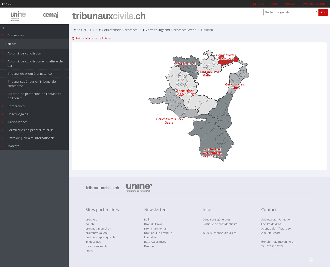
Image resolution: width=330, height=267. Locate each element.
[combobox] (291, 12)
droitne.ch (92, 219)
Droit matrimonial (155, 228)
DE (9, 4)
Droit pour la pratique (158, 233)
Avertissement (314, 3)
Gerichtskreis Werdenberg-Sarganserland (212, 152)
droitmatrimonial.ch (98, 228)
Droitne (149, 246)
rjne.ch (90, 250)
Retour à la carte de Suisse (91, 38)
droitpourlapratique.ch (100, 237)
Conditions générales (217, 219)
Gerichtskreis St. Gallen (208, 73)
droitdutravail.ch (96, 233)
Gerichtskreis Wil (183, 64)
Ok (323, 12)
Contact (290, 3)
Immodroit (150, 237)
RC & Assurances (155, 242)
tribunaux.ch (108, 16)
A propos (257, 3)
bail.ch (90, 224)
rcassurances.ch (96, 246)
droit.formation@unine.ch (278, 242)
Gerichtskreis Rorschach (118, 30)
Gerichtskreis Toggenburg (184, 92)
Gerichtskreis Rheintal (235, 86)
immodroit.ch (94, 242)
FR (3, 4)
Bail (146, 219)
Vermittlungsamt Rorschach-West (169, 30)
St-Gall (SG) (84, 30)
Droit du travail (153, 224)
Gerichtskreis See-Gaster (169, 120)
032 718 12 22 (274, 246)
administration (270, 255)
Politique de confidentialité (220, 224)
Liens (274, 3)
